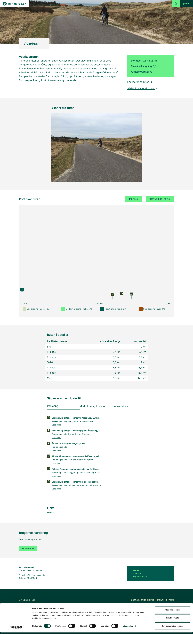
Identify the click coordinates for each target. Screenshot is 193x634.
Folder (50, 512)
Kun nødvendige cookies (172, 627)
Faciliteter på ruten (140, 81)
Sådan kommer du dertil (143, 88)
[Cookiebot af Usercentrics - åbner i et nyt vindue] (16, 629)
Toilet (50, 362)
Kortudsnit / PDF (159, 199)
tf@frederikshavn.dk (35, 575)
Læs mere (56, 425)
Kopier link (136, 573)
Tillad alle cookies (172, 611)
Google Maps (120, 406)
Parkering (52, 406)
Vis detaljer (128, 628)
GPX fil (133, 199)
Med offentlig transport (93, 406)
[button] (186, 3)
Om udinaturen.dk (27, 600)
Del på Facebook (139, 576)
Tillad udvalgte (172, 619)
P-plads (51, 351)
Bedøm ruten (28, 548)
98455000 (32, 578)
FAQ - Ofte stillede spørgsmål (32, 604)
